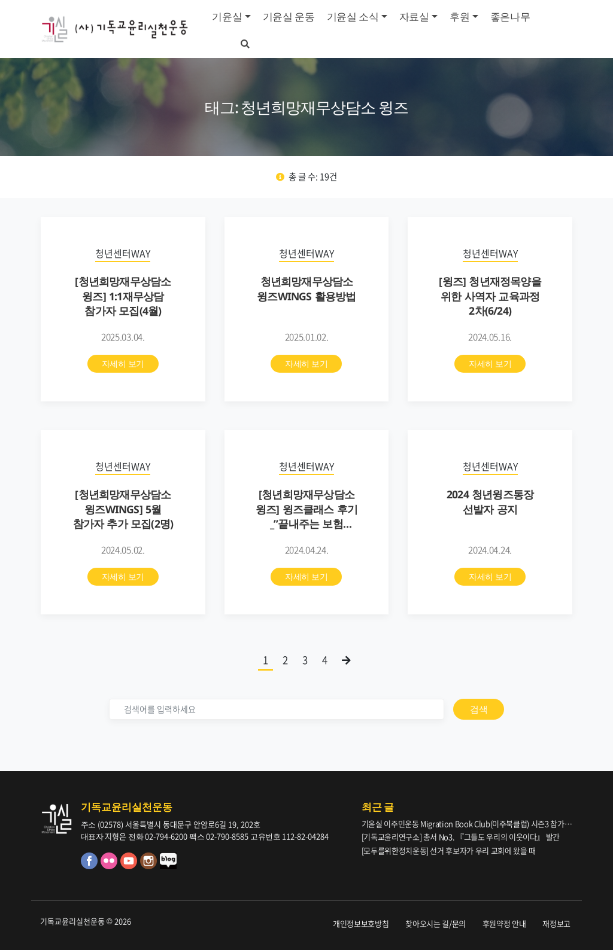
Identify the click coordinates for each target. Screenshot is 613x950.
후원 (459, 16)
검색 (478, 709)
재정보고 (556, 923)
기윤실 (227, 16)
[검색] (276, 709)
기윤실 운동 (289, 16)
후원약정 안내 (504, 923)
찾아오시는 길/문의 (435, 923)
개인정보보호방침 (361, 923)
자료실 (414, 16)
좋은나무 (510, 16)
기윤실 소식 (353, 16)
